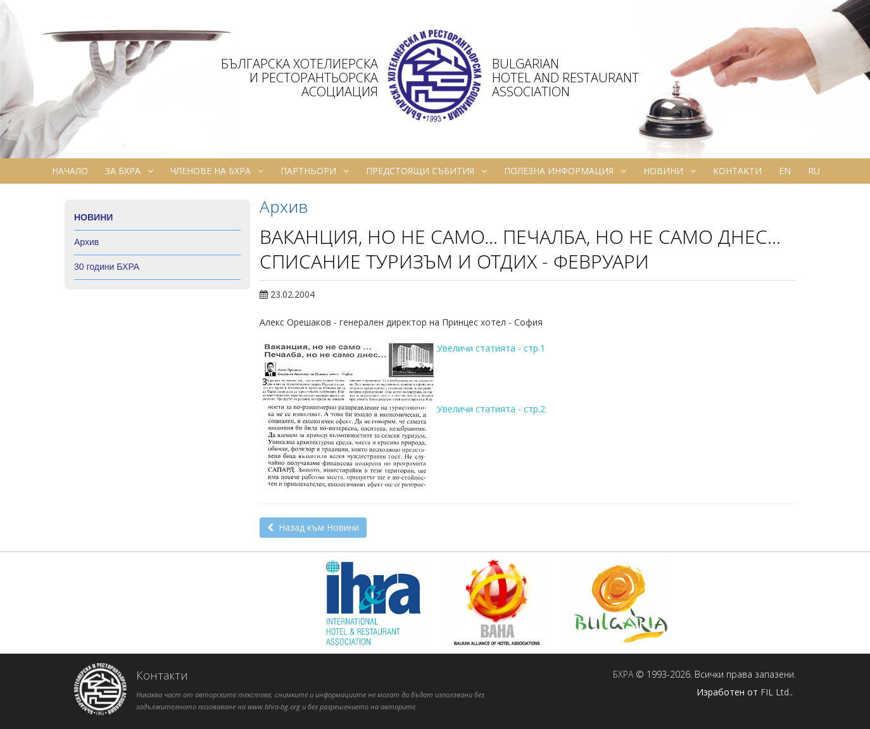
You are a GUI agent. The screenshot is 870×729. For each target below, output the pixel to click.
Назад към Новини (313, 527)
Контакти (737, 171)
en (785, 171)
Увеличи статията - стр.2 (491, 409)
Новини (669, 171)
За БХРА (129, 171)
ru (814, 171)
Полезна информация (565, 171)
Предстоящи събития (426, 171)
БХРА (623, 674)
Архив (86, 242)
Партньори (315, 171)
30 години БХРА (106, 267)
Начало (70, 171)
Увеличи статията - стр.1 (491, 348)
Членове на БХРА (216, 171)
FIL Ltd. (775, 692)
